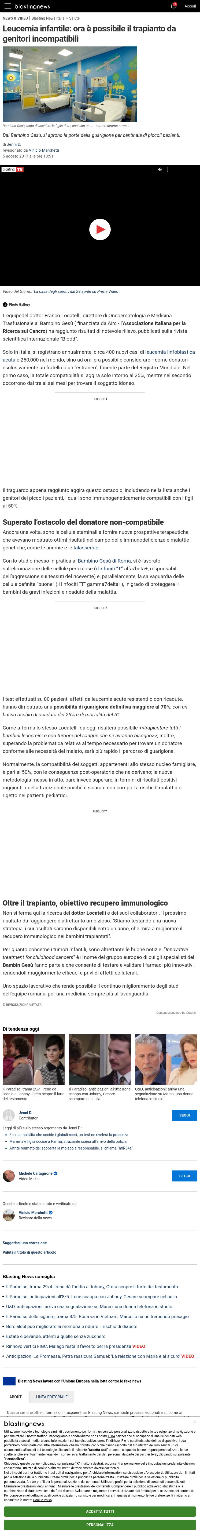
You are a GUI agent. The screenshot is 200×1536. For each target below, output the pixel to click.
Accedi (190, 6)
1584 (111, 1436)
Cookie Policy (42, 1500)
